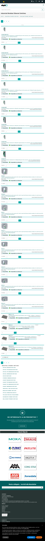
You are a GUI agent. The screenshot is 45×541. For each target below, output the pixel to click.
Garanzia (3, 509)
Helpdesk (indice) (5, 506)
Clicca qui (22, 426)
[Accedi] (42, 1)
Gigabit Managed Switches (9, 380)
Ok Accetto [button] (39, 537)
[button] (42, 525)
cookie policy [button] (26, 528)
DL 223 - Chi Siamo (5, 505)
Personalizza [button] (5, 537)
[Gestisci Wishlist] (36, 1)
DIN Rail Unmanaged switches (10, 373)
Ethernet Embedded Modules (9, 378)
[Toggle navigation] (43, 5)
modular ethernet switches (26, 16)
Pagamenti (4, 507)
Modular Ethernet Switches (9, 390)
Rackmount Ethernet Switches (10, 396)
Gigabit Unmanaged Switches (10, 386)
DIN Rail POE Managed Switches (10, 369)
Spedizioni (3, 508)
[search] (42, 10)
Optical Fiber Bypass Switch (9, 392)
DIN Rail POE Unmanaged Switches (11, 371)
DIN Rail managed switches (9, 367)
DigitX (2, 16)
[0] (32, 1)
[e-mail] (41, 487)
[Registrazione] (39, 1)
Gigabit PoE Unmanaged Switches (11, 384)
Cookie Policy (4, 515)
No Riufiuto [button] (31, 537)
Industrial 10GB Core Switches (10, 388)
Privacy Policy (4, 514)
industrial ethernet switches (11, 16)
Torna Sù (5, 357)
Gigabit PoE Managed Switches (10, 382)
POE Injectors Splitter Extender (10, 394)
